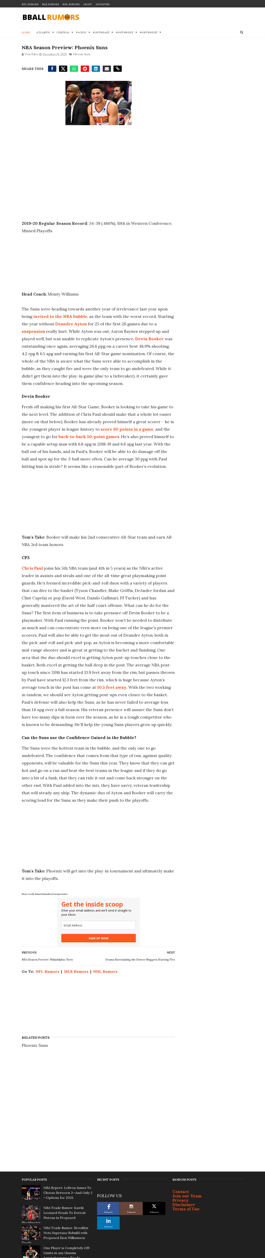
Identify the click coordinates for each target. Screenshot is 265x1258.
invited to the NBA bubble (60, 316)
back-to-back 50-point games (117, 444)
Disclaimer (183, 1120)
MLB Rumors (50, 4)
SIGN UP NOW (97, 968)
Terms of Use (186, 1124)
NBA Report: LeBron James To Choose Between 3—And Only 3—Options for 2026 (67, 1109)
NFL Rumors (30, 4)
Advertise (103, 4)
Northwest (149, 32)
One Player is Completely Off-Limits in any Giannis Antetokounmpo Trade (67, 1169)
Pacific (81, 32)
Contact (180, 1107)
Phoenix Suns (81, 54)
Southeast (101, 32)
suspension (50, 331)
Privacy (180, 1116)
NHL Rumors (71, 4)
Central (63, 32)
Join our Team (187, 1111)
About (87, 4)
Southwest (125, 32)
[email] (97, 955)
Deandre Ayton (103, 324)
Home (26, 32)
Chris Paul (32, 583)
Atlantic (43, 32)
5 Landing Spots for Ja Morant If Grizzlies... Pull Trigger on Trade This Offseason (67, 1209)
